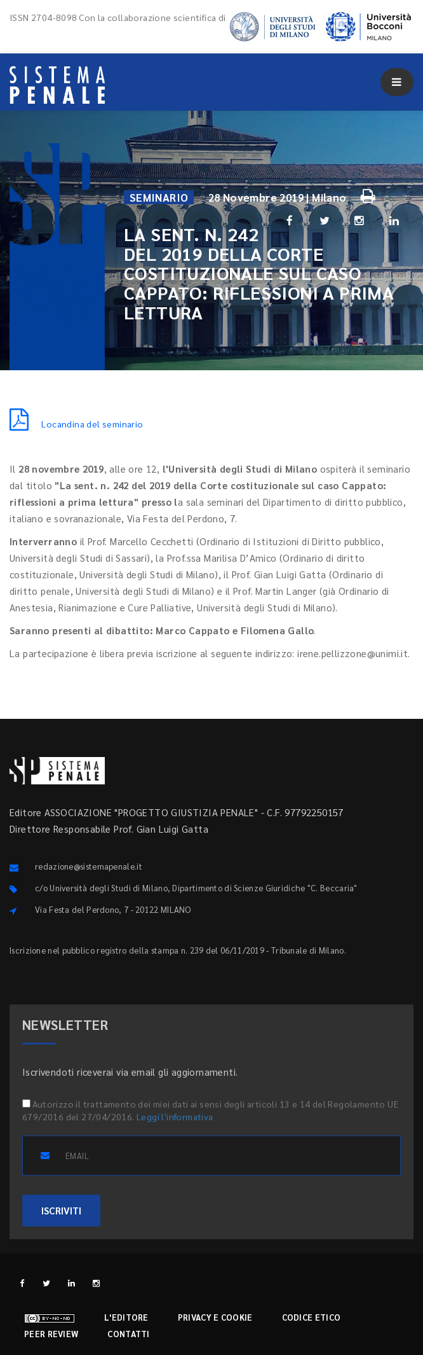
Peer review (51, 1333)
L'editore (126, 1317)
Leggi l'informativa (175, 1116)
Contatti (128, 1333)
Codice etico (311, 1317)
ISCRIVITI (61, 1210)
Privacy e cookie (215, 1317)
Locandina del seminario (77, 423)
